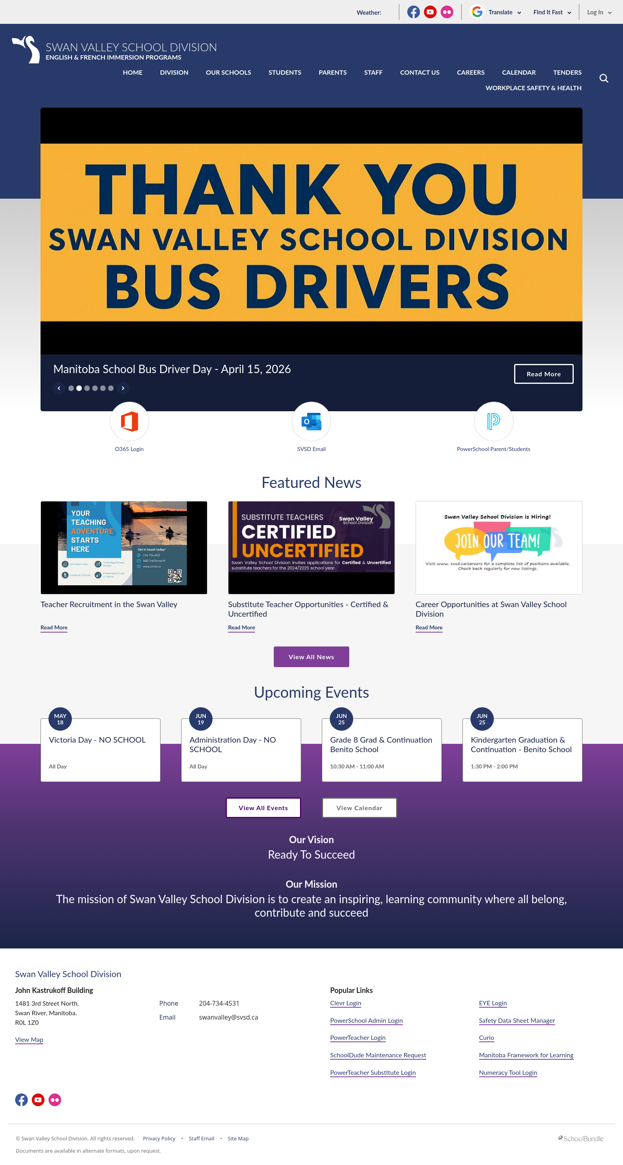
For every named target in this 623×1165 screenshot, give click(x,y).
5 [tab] (103, 388)
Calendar (519, 72)
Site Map (238, 1138)
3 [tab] (87, 388)
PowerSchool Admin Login (366, 1020)
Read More (537, 373)
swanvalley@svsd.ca (228, 1017)
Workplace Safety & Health (534, 87)
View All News (311, 656)
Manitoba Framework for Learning (526, 1055)
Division (174, 72)
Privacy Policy (159, 1138)
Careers (470, 72)
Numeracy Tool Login (508, 1072)
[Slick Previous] (58, 388)
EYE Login (493, 1002)
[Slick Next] (123, 388)
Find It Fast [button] (553, 11)
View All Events (263, 807)
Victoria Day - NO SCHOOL (97, 739)
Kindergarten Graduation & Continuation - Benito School (521, 744)
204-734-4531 (219, 1003)
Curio (486, 1037)
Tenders (567, 72)
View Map (29, 1039)
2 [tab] (79, 388)
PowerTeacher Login (358, 1037)
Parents (332, 72)
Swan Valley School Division (68, 973)
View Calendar (360, 807)
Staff (373, 72)
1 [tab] (71, 388)
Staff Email (201, 1138)
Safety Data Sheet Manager (517, 1020)
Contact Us (419, 72)
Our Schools (228, 72)
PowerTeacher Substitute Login (373, 1072)
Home (133, 72)
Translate (505, 11)
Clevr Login (345, 1002)
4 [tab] (95, 388)
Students (285, 72)
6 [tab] (111, 388)
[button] (604, 78)
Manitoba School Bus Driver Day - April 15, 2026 (172, 368)
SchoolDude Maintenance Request (378, 1055)
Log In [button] (599, 11)
